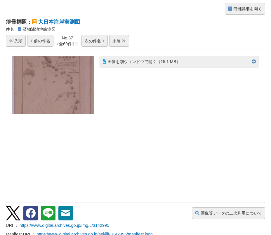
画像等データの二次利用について (228, 213)
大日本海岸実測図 (59, 22)
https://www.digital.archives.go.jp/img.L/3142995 (64, 225)
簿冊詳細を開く (245, 8)
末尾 (119, 41)
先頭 (15, 41)
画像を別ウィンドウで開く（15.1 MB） (141, 61)
